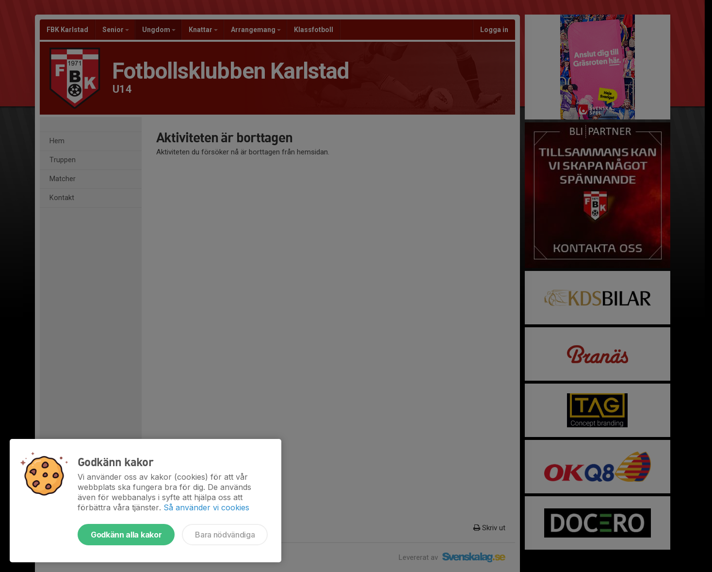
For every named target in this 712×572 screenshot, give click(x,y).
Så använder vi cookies (206, 507)
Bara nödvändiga (225, 534)
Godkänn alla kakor (126, 534)
